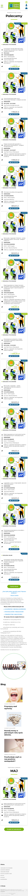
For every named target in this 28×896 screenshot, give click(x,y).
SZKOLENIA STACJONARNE (6, 868)
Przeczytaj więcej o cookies (12, 894)
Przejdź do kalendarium (14, 829)
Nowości (2, 875)
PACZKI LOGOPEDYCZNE (6, 873)
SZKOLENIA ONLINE (5, 871)
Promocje (3, 877)
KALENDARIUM (4, 879)
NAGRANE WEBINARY (5, 869)
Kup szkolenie (14, 68)
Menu (2, 6)
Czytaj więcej (14, 586)
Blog (26, 2)
